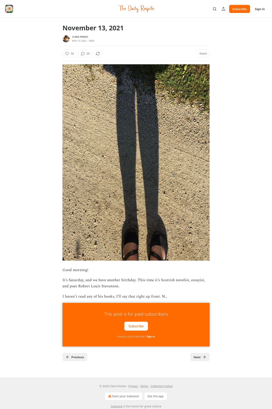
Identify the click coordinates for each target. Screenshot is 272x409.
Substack (117, 406)
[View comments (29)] (85, 54)
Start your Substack (123, 396)
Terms (144, 386)
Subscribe (239, 9)
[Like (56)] (69, 54)
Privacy (133, 386)
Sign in (260, 9)
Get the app (156, 396)
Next (200, 357)
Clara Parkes (80, 36)
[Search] (215, 9)
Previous (75, 357)
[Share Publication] (223, 9)
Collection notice (162, 386)
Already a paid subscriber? (136, 336)
